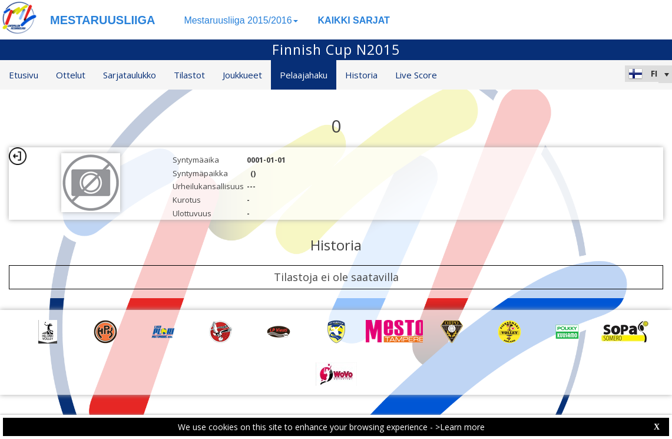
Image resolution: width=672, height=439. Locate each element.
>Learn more (460, 427)
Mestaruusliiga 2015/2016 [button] (240, 20)
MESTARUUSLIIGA (102, 20)
